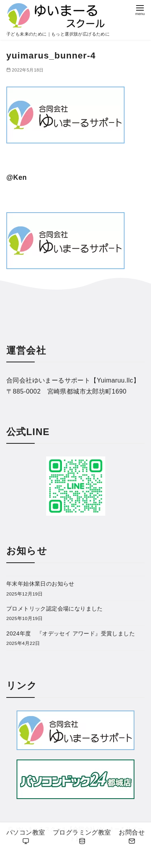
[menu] (140, 9)
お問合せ (132, 837)
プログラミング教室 (82, 837)
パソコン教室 (25, 837)
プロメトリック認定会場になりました (54, 608)
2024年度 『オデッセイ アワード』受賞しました (70, 633)
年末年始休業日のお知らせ (40, 583)
